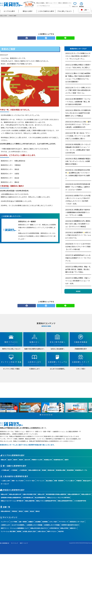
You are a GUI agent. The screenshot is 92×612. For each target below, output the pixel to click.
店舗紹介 (31, 522)
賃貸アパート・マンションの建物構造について (15, 528)
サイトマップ (14, 543)
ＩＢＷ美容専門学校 (80, 501)
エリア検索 (13, 522)
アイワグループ (63, 522)
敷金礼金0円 (87, 481)
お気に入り (75, 6)
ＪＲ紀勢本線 (23, 470)
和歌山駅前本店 (5, 511)
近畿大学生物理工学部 (29, 494)
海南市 (67, 460)
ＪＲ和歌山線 (5, 470)
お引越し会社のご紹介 (29, 531)
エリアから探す (9, 11)
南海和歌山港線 (60, 470)
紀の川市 (27, 460)
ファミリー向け (30, 481)
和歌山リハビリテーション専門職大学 (12, 501)
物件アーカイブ (24, 543)
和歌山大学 (4, 494)
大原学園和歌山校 (27, 497)
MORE (78, 291)
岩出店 (32, 511)
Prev (2, 407)
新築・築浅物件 (59, 481)
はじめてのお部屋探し (18, 525)
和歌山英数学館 (29, 501)
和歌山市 (3, 460)
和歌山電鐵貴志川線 (34, 470)
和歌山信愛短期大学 (74, 494)
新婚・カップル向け (18, 481)
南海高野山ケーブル (81, 470)
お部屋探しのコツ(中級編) (52, 525)
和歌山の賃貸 (3, 15)
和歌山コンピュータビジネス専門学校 (58, 497)
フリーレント (40, 481)
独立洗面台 (49, 481)
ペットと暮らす (70, 481)
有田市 (21, 460)
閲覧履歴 (81, 6)
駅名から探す (28, 11)
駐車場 (19, 531)
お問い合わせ (42, 531)
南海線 (44, 470)
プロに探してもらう (64, 11)
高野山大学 (41, 494)
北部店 (26, 511)
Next (89, 407)
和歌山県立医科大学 (15, 494)
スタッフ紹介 (53, 522)
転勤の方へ (73, 528)
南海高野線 (70, 470)
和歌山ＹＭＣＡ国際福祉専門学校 (46, 501)
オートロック (5, 484)
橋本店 (38, 511)
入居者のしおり (5, 525)
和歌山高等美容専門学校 (65, 501)
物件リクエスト (52, 531)
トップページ (5, 522)
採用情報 (45, 522)
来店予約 (61, 531)
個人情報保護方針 (4, 543)
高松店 (21, 511)
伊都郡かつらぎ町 (37, 460)
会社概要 (38, 522)
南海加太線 (51, 470)
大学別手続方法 (54, 528)
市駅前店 (14, 511)
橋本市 (15, 460)
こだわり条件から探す (46, 11)
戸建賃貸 (79, 481)
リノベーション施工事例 (8, 531)
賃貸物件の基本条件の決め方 (70, 525)
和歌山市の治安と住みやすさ (39, 528)
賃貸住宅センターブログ (77, 522)
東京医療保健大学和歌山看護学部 (56, 494)
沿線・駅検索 (23, 522)
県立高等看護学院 (40, 497)
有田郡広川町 (48, 460)
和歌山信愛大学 (86, 494)
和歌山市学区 (64, 528)
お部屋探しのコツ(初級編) (34, 525)
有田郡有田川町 (58, 460)
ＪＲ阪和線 (13, 470)
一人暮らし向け (5, 481)
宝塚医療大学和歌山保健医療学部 (11, 497)
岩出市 (10, 460)
